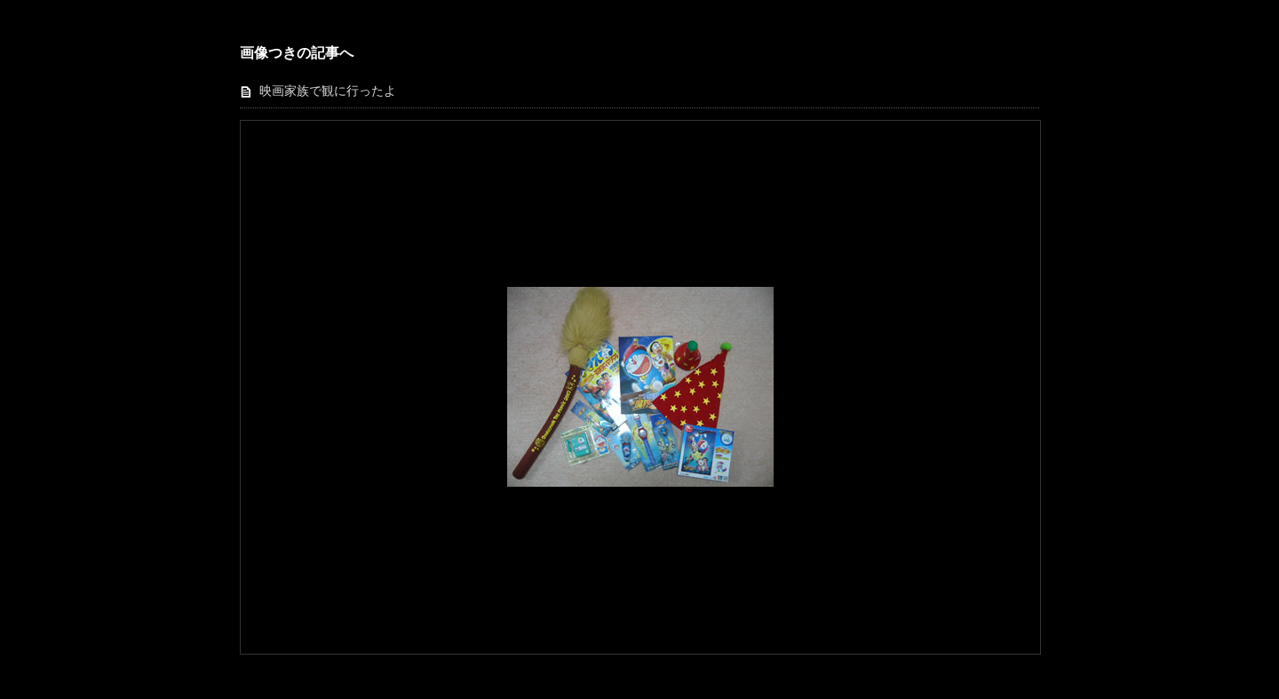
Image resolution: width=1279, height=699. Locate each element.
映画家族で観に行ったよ (327, 91)
